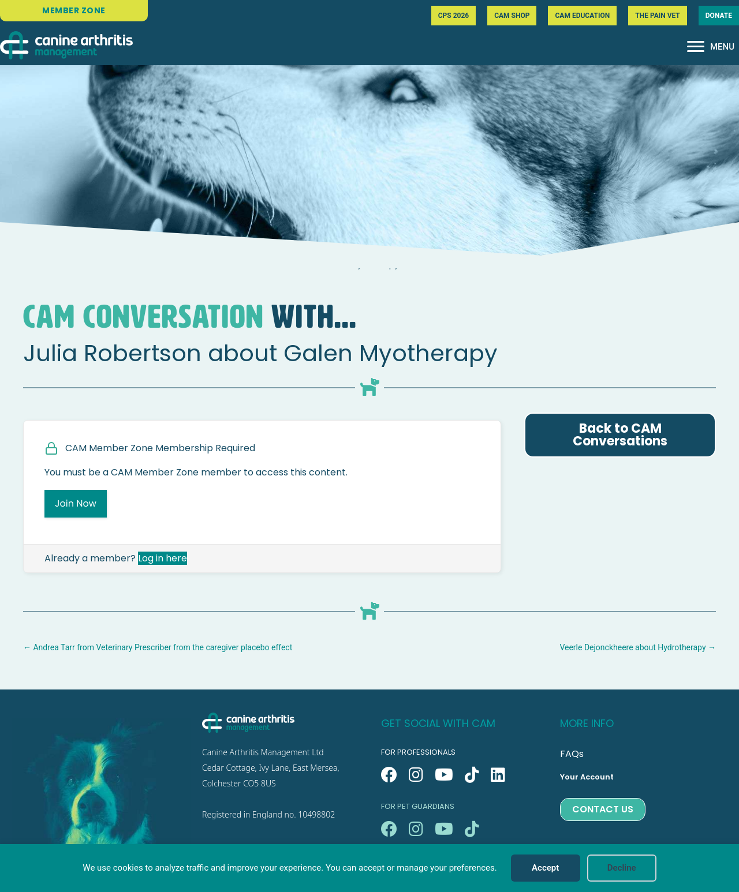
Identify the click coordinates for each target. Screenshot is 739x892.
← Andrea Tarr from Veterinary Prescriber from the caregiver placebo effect (157, 647)
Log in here (162, 558)
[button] (389, 775)
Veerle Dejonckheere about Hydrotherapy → (637, 647)
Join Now (75, 503)
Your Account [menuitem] (587, 776)
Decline (621, 868)
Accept (545, 868)
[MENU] (710, 47)
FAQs (572, 753)
